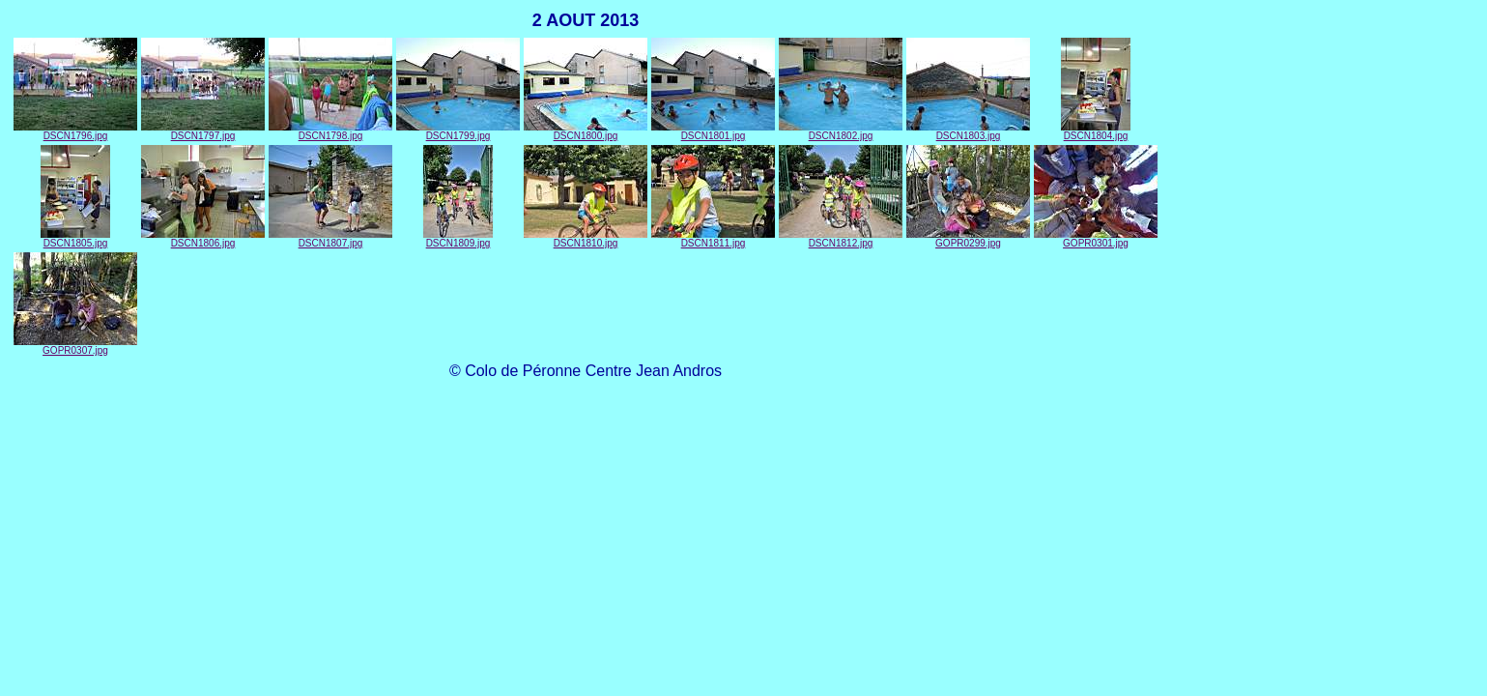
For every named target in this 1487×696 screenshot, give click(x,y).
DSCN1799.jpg (458, 131)
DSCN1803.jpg (968, 131)
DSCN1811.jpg (713, 238)
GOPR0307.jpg (75, 346)
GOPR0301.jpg (1096, 238)
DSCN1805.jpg (75, 238)
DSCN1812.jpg (840, 238)
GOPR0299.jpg (968, 238)
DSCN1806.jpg (203, 238)
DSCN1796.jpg (75, 131)
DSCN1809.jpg (458, 238)
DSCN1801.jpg (713, 131)
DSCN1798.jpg (330, 131)
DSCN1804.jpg (1095, 131)
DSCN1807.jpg (330, 238)
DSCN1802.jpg (840, 131)
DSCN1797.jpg (203, 131)
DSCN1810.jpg (585, 238)
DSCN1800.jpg (585, 131)
